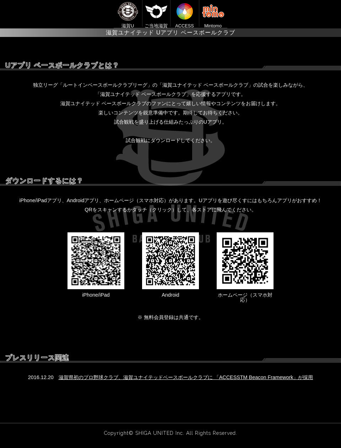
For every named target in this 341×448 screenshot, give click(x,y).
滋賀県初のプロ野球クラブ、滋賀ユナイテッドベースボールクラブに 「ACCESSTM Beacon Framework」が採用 (186, 377)
